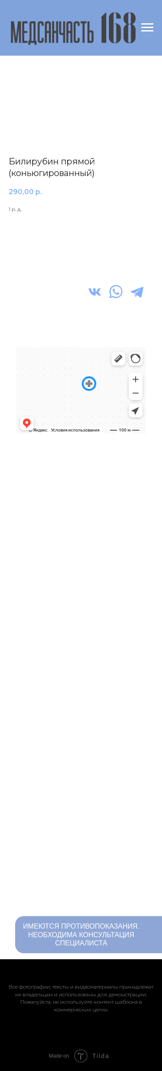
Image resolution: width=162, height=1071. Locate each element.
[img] (95, 292)
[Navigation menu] (147, 27)
